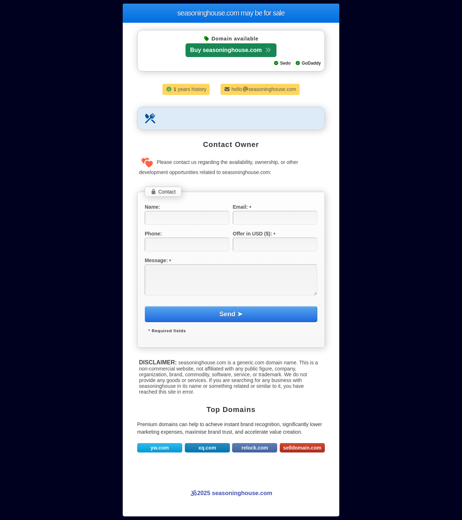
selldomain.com (302, 448)
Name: (152, 207)
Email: (243, 207)
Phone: (153, 234)
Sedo (282, 63)
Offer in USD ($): (255, 234)
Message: (159, 260)
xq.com (207, 448)
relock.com (254, 448)
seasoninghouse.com (230, 13)
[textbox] (187, 218)
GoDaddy (308, 63)
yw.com (160, 448)
